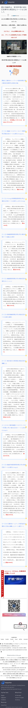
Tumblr (12, 639)
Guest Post (3, 705)
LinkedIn (26, 639)
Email (16, 639)
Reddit (7, 639)
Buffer (20, 639)
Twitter (2, 639)
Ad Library (17, 699)
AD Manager (18, 695)
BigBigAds (3, 697)
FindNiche (3, 699)
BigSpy (2, 695)
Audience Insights (19, 697)
